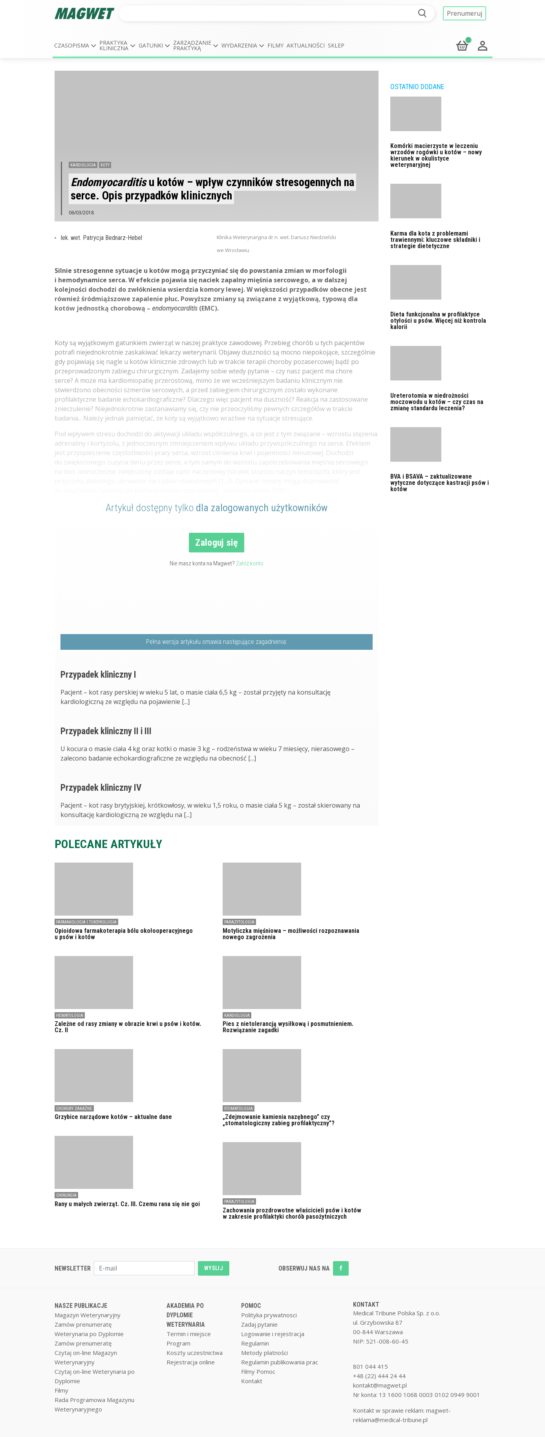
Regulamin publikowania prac (279, 1362)
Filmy (275, 45)
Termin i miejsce (188, 1334)
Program (178, 1343)
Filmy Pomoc (258, 1371)
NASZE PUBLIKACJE (81, 1305)
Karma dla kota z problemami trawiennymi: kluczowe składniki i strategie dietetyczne (435, 240)
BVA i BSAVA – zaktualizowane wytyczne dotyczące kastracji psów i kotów (439, 483)
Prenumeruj (464, 13)
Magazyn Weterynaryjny (88, 1315)
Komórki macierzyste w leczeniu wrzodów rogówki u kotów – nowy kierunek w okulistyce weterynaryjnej (436, 155)
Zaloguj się (216, 542)
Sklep (336, 45)
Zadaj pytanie (259, 1324)
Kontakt (251, 1381)
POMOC (251, 1305)
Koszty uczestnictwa (194, 1353)
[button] (75, 45)
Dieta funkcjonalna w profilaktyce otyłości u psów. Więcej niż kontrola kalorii (438, 321)
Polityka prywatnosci (269, 1315)
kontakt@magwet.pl (380, 1385)
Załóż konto (249, 563)
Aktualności (306, 45)
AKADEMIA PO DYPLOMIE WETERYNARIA (185, 1315)
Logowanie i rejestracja (272, 1334)
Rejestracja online (190, 1362)
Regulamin (255, 1343)
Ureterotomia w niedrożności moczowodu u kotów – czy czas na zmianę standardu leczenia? (436, 402)
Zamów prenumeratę (83, 1324)
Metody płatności (264, 1353)
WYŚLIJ (213, 1268)
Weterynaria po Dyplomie (89, 1334)
